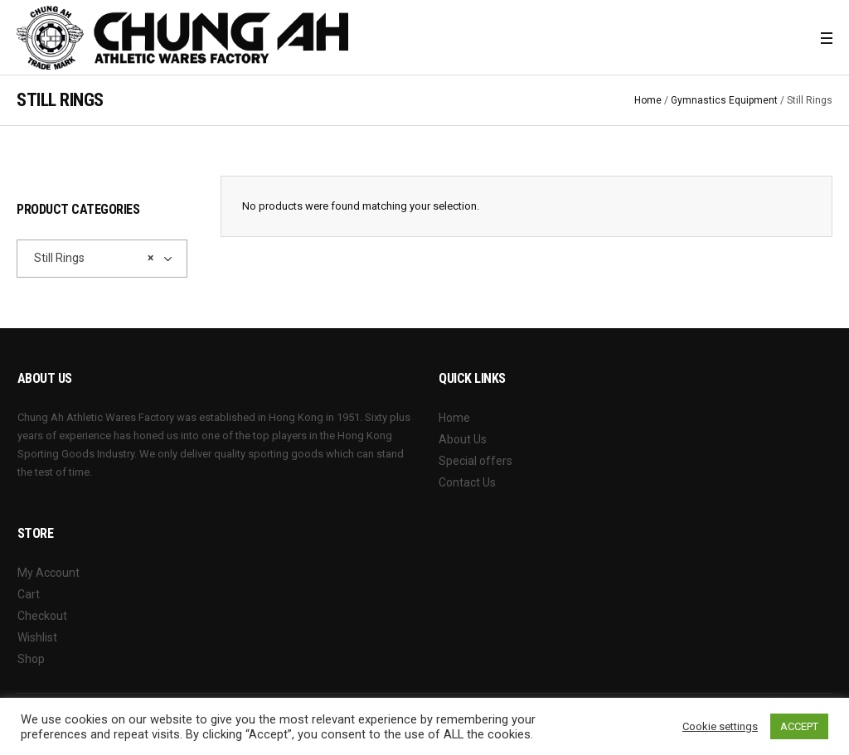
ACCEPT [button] (799, 726)
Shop (31, 658)
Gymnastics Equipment (724, 100)
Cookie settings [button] (720, 726)
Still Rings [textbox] (90, 257)
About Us (463, 439)
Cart (28, 594)
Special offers (475, 460)
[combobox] (102, 259)
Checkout (42, 615)
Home (648, 100)
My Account (48, 572)
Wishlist (37, 637)
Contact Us (467, 482)
